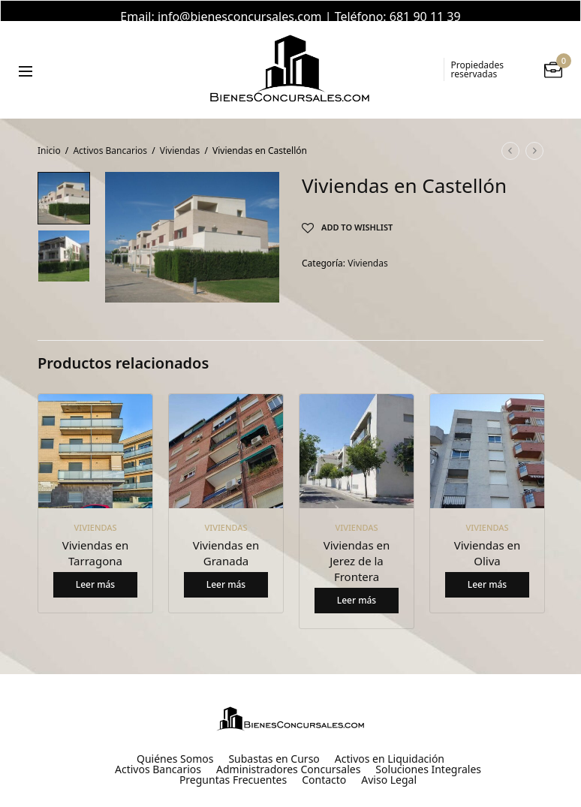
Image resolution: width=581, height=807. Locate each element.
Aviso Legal (389, 765)
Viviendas (180, 136)
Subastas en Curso (273, 744)
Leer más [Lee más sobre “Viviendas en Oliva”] (487, 570)
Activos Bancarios (110, 136)
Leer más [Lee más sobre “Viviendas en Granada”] (225, 570)
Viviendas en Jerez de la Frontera (357, 546)
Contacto (324, 765)
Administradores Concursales (288, 755)
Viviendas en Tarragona (95, 538)
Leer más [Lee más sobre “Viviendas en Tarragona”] (95, 570)
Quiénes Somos (175, 744)
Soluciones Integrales (428, 755)
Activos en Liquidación (389, 744)
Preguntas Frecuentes (233, 765)
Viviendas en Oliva (487, 538)
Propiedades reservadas (477, 56)
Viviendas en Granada (226, 538)
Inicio (49, 136)
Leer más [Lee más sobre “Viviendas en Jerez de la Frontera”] (356, 586)
